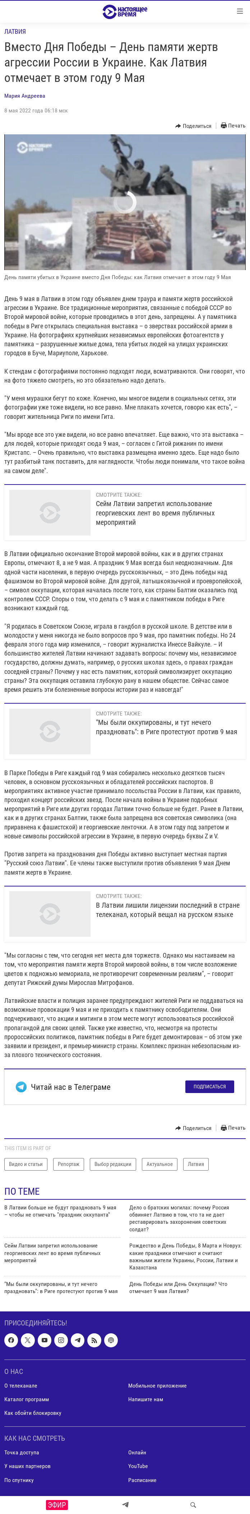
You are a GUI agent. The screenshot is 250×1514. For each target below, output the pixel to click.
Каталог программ (26, 1399)
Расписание (142, 1480)
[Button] (193, 126)
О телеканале (20, 1385)
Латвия (15, 31)
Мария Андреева (24, 95)
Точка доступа (21, 1452)
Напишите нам (145, 1399)
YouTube (138, 1466)
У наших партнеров (27, 1466)
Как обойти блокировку (32, 1413)
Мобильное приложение (157, 1385)
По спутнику (19, 1480)
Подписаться (210, 1086)
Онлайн (137, 1452)
